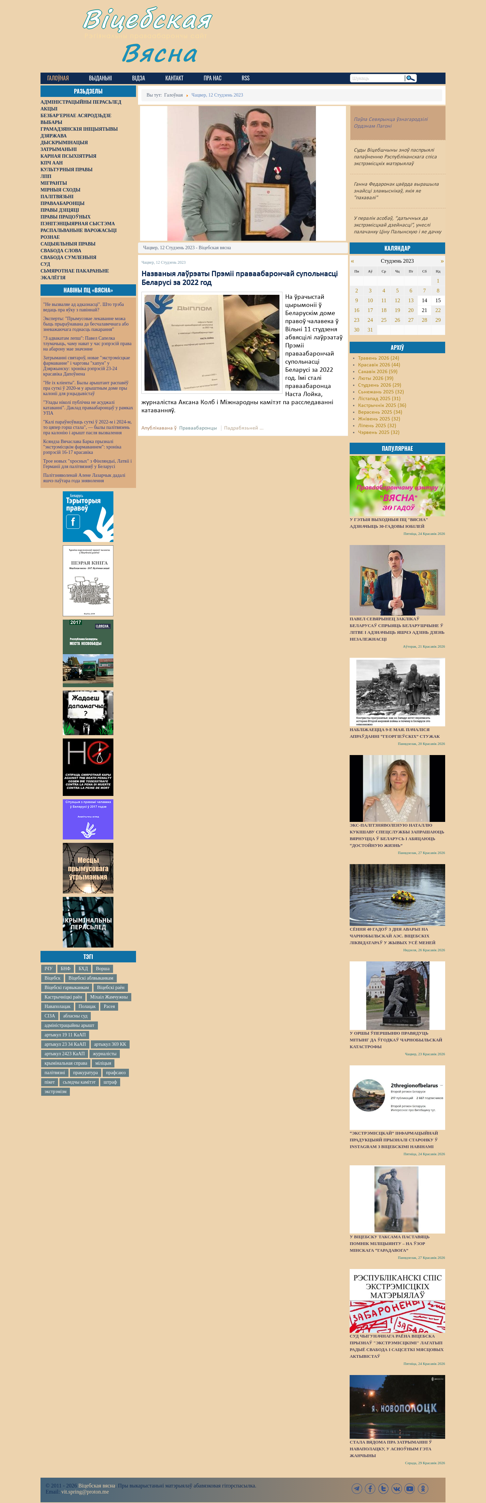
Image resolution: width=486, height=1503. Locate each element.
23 (356, 320)
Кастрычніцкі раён (63, 997)
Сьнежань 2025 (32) (381, 392)
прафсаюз (116, 1072)
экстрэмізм (55, 1091)
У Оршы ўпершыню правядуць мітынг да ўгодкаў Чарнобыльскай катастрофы (396, 1040)
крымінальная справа (66, 1063)
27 (411, 320)
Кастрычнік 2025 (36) (382, 405)
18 (383, 310)
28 (424, 320)
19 (397, 310)
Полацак (87, 1006)
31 (370, 330)
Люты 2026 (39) (376, 378)
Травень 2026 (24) (378, 358)
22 (438, 310)
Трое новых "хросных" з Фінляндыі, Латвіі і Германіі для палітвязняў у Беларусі (87, 464)
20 (411, 310)
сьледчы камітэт (79, 1082)
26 (397, 320)
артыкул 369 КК (110, 1044)
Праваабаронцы (198, 428)
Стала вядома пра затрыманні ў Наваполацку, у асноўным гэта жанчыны (391, 1449)
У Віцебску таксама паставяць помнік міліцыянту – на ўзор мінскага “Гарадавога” (389, 1243)
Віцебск (52, 978)
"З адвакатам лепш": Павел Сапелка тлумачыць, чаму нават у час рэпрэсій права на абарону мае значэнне (87, 344)
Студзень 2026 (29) (379, 385)
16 (356, 310)
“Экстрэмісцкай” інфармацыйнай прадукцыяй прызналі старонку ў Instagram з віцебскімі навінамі (394, 1140)
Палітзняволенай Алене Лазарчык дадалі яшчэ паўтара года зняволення (84, 478)
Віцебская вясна (96, 1485)
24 (370, 320)
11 (383, 300)
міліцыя (103, 1063)
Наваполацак (58, 1006)
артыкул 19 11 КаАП (65, 1034)
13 (411, 300)
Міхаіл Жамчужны (109, 997)
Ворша (102, 968)
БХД (83, 968)
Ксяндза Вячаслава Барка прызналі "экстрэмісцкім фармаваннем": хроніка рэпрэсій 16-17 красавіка (82, 447)
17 (370, 310)
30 (356, 330)
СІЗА (50, 1015)
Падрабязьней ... (244, 428)
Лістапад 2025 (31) (379, 398)
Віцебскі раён (110, 987)
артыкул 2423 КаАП (65, 1053)
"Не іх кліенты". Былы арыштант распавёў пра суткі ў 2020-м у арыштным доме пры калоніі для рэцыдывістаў (86, 388)
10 (370, 300)
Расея (109, 1006)
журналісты (104, 1053)
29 (438, 320)
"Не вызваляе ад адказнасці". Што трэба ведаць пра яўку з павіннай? (83, 307)
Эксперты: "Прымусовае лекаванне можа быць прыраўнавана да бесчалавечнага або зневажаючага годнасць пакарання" (86, 324)
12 (397, 300)
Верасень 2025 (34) (380, 412)
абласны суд (75, 1015)
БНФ (66, 968)
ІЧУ (49, 968)
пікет (50, 1082)
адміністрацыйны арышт (69, 1025)
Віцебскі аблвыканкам (91, 978)
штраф (110, 1082)
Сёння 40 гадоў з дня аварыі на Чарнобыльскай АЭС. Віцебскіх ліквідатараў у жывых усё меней (392, 936)
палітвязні (55, 1072)
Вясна (159, 52)
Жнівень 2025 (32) (379, 419)
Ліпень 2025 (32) (377, 426)
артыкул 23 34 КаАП (65, 1044)
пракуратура (85, 1072)
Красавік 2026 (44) (379, 365)
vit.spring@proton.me (85, 1492)
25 (383, 320)
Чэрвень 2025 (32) (379, 432)
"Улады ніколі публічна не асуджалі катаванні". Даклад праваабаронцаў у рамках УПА (88, 408)
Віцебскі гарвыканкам (67, 987)
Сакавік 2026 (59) (378, 371)
